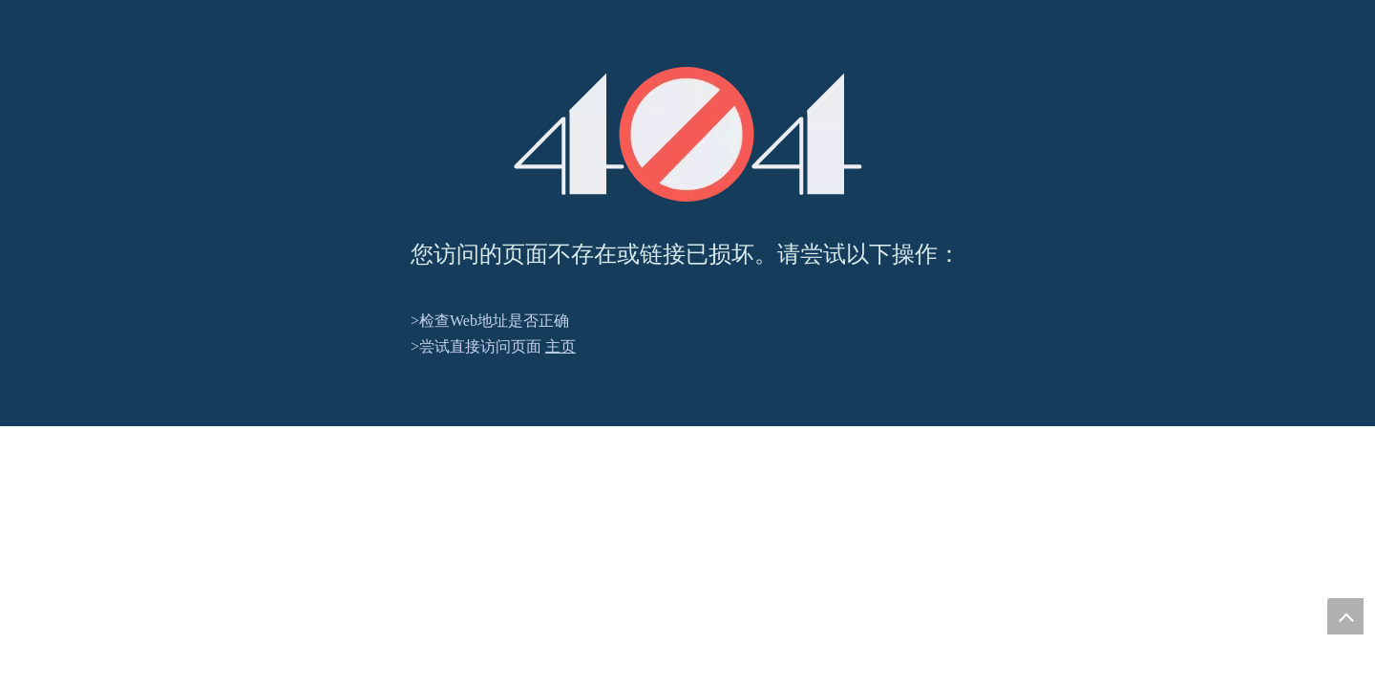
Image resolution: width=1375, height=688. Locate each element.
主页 (560, 346)
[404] (688, 134)
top (1345, 616)
